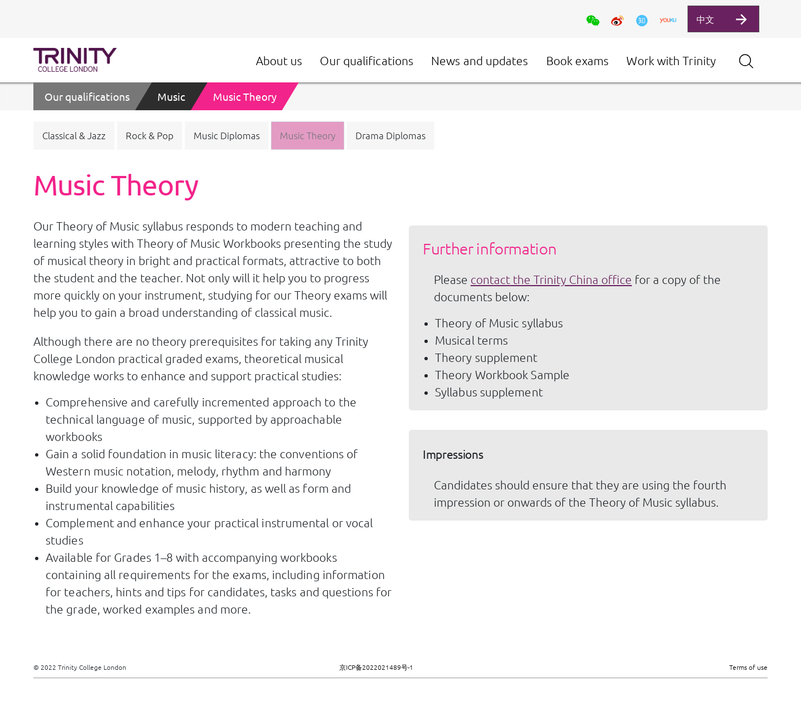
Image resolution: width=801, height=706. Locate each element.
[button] (74, 135)
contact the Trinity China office (551, 279)
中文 (705, 18)
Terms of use (748, 667)
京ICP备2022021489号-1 (376, 667)
